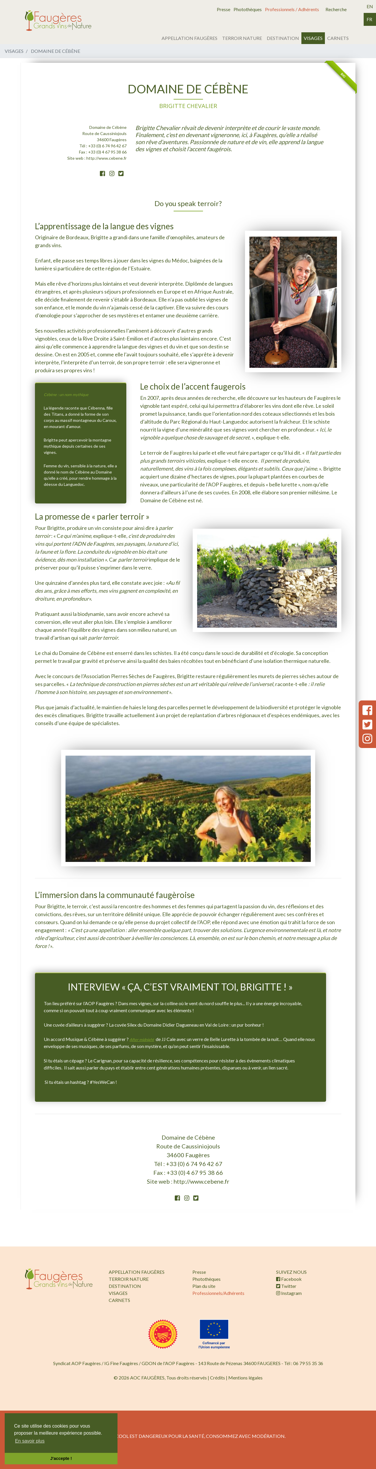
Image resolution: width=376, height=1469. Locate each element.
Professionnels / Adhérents (292, 9)
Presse (223, 9)
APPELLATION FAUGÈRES (189, 38)
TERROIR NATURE (242, 38)
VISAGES (313, 38)
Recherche (336, 9)
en (370, 6)
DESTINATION (283, 38)
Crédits (217, 1377)
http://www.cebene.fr (106, 158)
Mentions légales (245, 1377)
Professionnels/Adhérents (218, 1293)
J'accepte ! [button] (61, 1458)
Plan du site (203, 1286)
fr (369, 19)
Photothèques (248, 9)
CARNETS (338, 38)
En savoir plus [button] (30, 1440)
